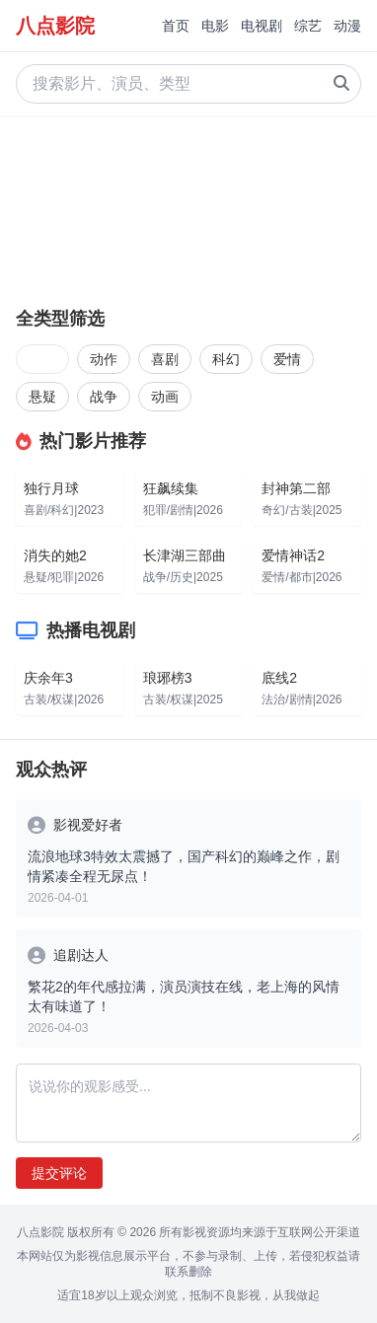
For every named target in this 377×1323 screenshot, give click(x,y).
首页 (175, 26)
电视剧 (261, 26)
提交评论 (59, 1173)
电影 (215, 26)
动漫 (347, 26)
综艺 (308, 26)
